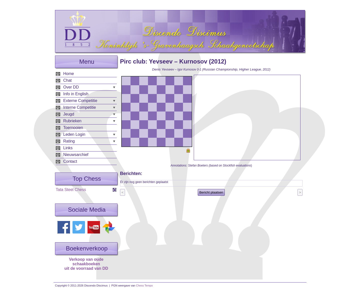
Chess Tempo (144, 285)
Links (67, 148)
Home (68, 74)
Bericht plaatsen (211, 192)
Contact (70, 161)
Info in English (75, 94)
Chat (67, 80)
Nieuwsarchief (75, 154)
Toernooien (73, 128)
